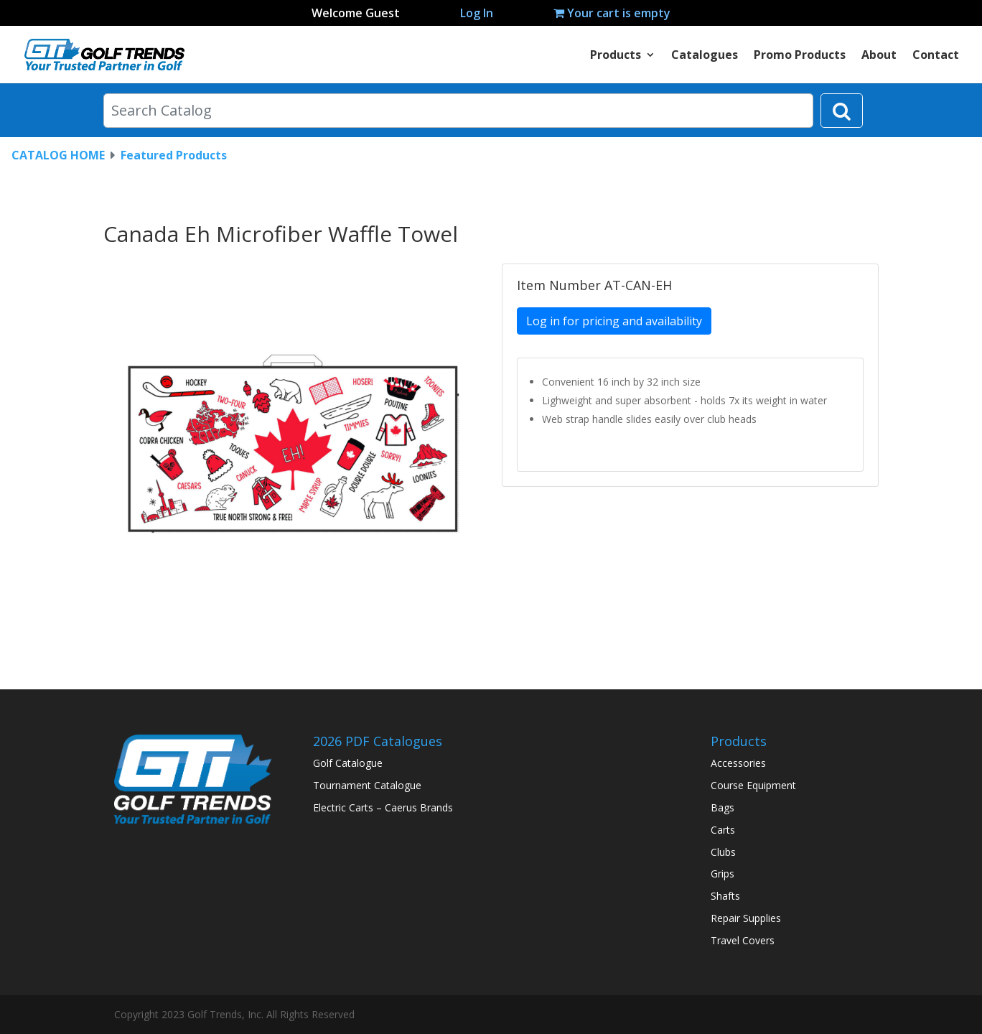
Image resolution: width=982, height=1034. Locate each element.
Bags (722, 807)
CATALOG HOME (58, 155)
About (879, 56)
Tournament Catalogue (367, 785)
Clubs (723, 852)
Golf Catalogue (348, 763)
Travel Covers (743, 940)
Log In (476, 13)
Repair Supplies (746, 918)
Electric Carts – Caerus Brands (383, 807)
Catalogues (704, 56)
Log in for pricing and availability (614, 321)
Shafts (725, 896)
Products (615, 56)
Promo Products (800, 56)
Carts (723, 830)
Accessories (738, 763)
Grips (722, 873)
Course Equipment (753, 785)
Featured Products (174, 155)
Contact (935, 56)
